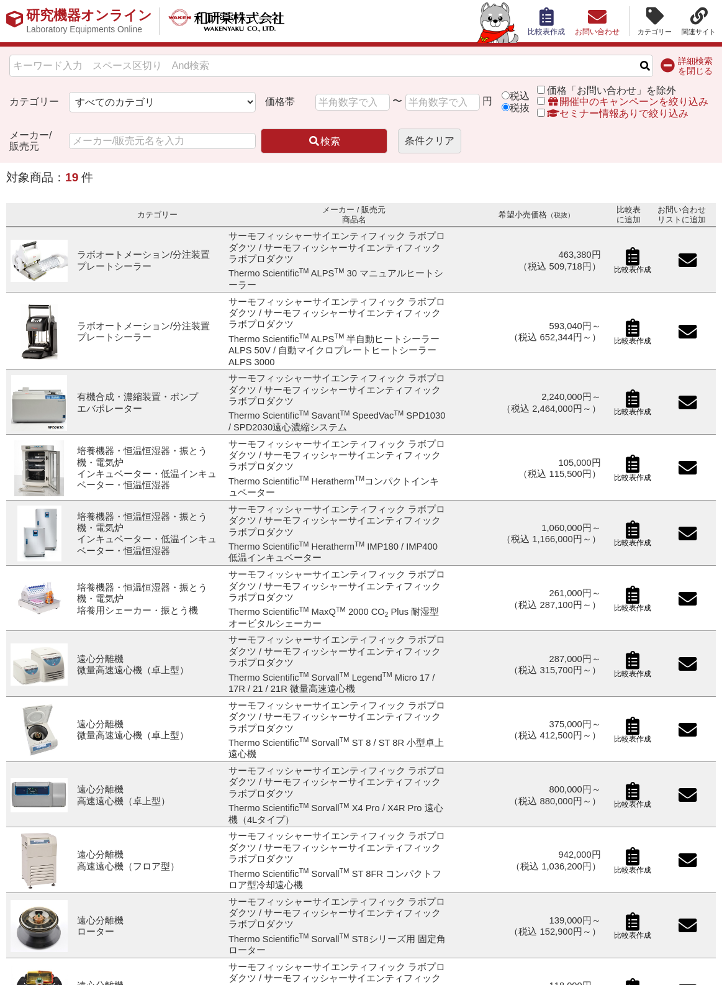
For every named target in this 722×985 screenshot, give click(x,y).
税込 (520, 96)
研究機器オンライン (89, 21)
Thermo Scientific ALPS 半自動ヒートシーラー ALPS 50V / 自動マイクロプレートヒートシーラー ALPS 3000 (334, 350)
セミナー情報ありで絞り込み (612, 113)
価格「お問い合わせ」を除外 (611, 90)
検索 (324, 141)
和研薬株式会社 (226, 21)
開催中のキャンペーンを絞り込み (627, 101)
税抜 (520, 107)
